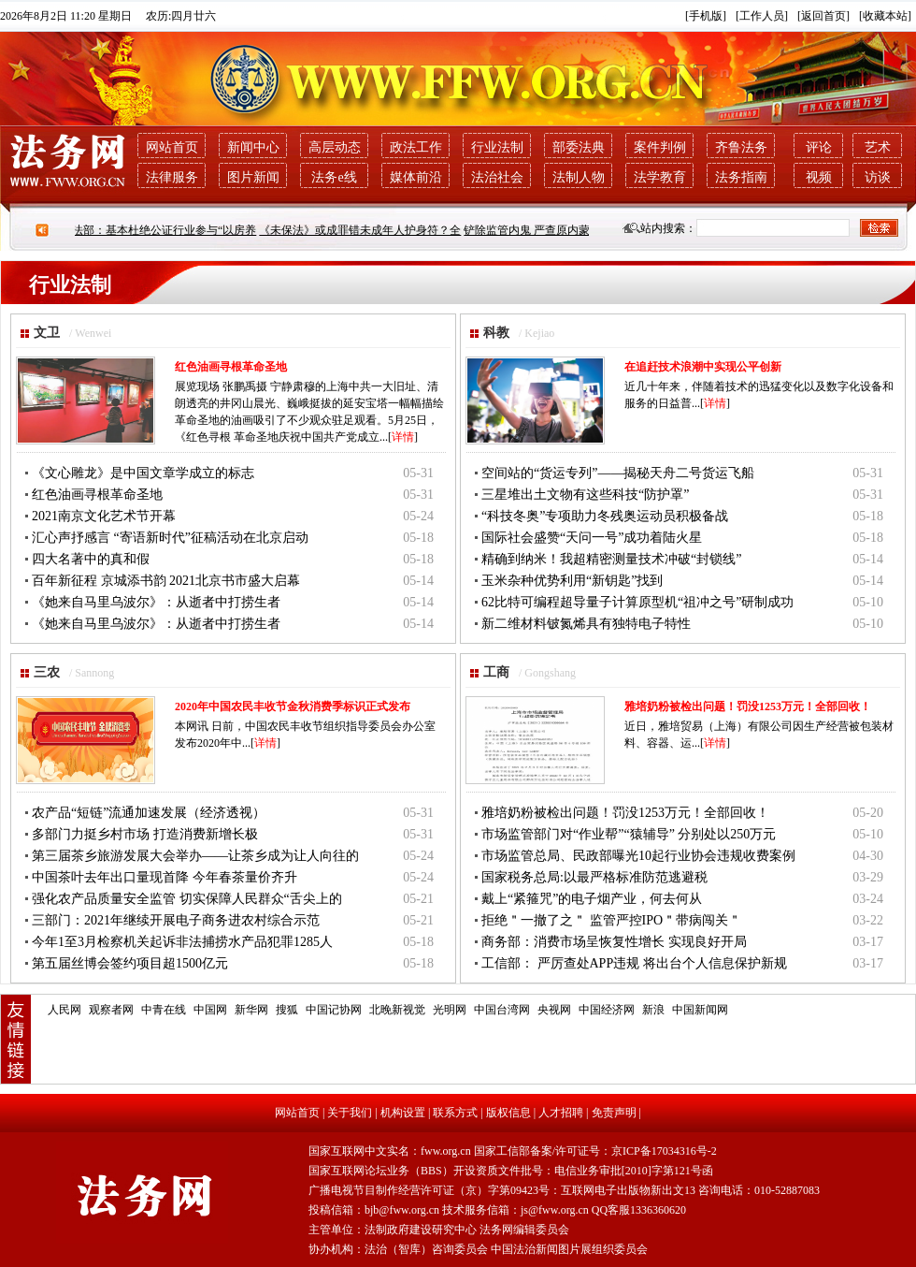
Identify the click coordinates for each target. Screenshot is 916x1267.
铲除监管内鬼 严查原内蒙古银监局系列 (568, 230)
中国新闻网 (700, 1009)
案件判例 (660, 147)
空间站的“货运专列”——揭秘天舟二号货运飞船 (617, 473)
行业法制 (497, 147)
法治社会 (497, 177)
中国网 (210, 1009)
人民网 (64, 1009)
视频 (819, 177)
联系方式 (455, 1112)
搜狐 (287, 1009)
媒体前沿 (416, 177)
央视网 (554, 1009)
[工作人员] (762, 15)
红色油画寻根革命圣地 (231, 366)
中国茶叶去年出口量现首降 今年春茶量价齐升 (164, 877)
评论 (819, 147)
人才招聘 (560, 1112)
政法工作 (416, 147)
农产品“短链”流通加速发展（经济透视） (148, 813)
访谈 (878, 177)
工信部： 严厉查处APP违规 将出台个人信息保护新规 (634, 963)
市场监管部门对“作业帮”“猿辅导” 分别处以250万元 (628, 834)
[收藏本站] (885, 15)
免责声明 (614, 1112)
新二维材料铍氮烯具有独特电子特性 (586, 624)
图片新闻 (253, 177)
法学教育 (660, 177)
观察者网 (111, 1009)
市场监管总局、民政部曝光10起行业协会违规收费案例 (638, 856)
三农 (47, 672)
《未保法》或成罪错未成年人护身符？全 (367, 230)
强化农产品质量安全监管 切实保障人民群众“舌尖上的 (187, 899)
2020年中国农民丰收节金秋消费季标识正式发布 (292, 706)
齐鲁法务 (741, 147)
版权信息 (508, 1112)
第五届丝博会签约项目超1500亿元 (130, 963)
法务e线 (333, 177)
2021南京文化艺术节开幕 (104, 516)
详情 (403, 437)
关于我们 (349, 1112)
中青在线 (163, 1009)
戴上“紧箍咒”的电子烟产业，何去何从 (591, 899)
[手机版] (705, 15)
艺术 (878, 147)
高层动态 (334, 147)
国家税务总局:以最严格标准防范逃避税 (594, 877)
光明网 (449, 1009)
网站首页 (172, 147)
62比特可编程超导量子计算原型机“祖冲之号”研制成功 (637, 602)
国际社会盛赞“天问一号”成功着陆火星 (591, 538)
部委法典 (578, 147)
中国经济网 (607, 1009)
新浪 (653, 1009)
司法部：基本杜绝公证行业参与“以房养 (166, 230)
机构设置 (402, 1112)
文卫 (47, 333)
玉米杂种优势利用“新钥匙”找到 (572, 581)
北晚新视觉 (397, 1009)
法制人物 (578, 177)
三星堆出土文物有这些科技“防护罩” (585, 495)
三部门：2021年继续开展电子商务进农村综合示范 (176, 920)
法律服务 (172, 177)
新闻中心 (253, 147)
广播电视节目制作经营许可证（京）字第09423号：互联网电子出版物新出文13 (501, 1190)
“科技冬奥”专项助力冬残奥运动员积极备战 (604, 516)
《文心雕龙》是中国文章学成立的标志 (143, 473)
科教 (496, 333)
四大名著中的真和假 (91, 559)
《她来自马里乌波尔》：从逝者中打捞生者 (156, 602)
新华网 (251, 1009)
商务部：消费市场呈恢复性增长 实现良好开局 (614, 942)
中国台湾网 (502, 1009)
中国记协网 (334, 1009)
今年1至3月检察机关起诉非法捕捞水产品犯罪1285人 (182, 942)
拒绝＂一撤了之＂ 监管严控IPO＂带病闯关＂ (611, 920)
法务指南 (741, 177)
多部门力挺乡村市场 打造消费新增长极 (145, 834)
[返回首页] (823, 15)
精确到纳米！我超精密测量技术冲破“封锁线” (611, 559)
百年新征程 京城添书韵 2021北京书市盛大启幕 (166, 581)
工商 (496, 672)
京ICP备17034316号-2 (664, 1151)
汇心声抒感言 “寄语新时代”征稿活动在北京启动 (170, 538)
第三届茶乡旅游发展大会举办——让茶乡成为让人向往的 (195, 856)
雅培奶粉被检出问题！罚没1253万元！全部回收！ (747, 706)
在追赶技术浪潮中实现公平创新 (702, 366)
